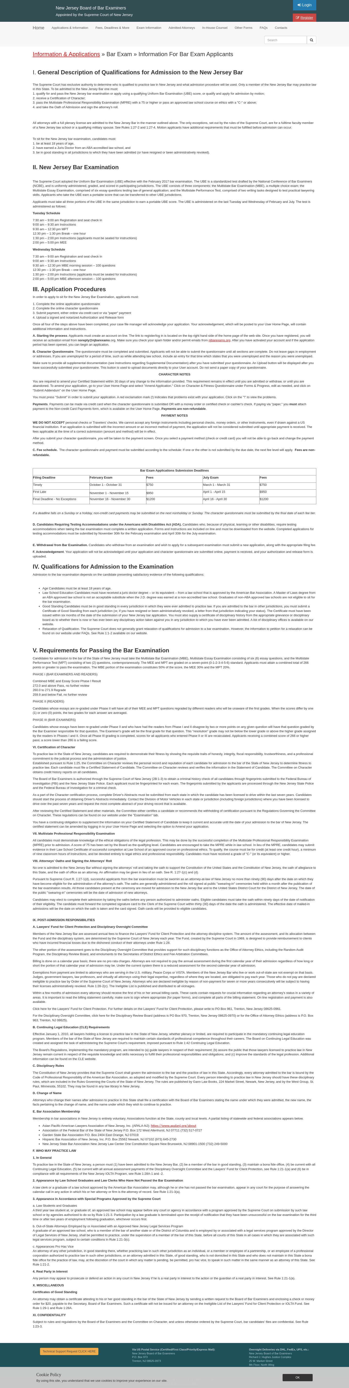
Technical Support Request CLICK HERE (69, 1351)
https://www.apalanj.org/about (173, 1125)
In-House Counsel (215, 28)
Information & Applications (66, 54)
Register (304, 18)
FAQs (264, 28)
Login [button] (305, 5)
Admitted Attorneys (181, 28)
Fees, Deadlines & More (112, 28)
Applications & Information (70, 28)
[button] (311, 40)
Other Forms (244, 28)
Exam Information (149, 28)
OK (297, 1377)
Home (38, 27)
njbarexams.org (219, 340)
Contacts (281, 28)
